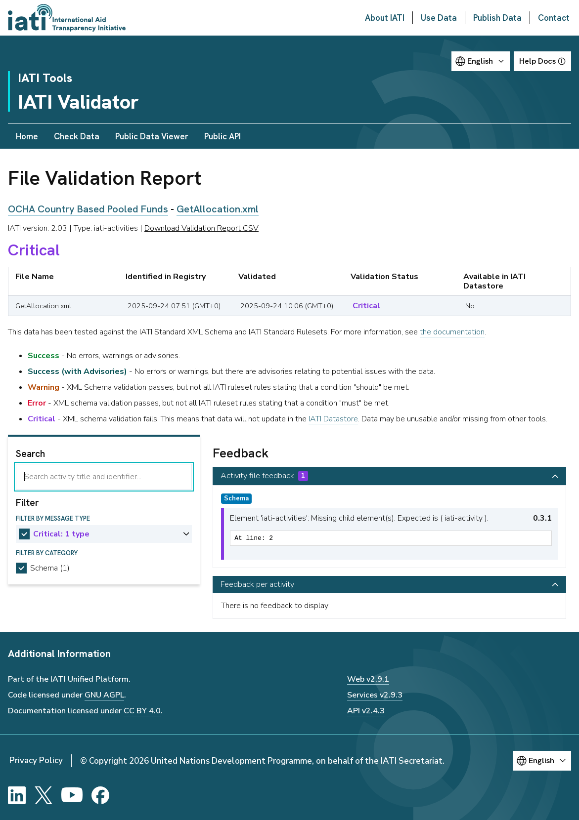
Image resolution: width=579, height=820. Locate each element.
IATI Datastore (333, 418)
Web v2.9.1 (368, 679)
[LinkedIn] (17, 795)
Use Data (439, 17)
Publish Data (497, 17)
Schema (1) (50, 568)
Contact (554, 17)
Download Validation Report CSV (201, 228)
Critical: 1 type (61, 534)
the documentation (452, 332)
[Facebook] (100, 795)
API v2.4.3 (366, 710)
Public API (222, 136)
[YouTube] (72, 795)
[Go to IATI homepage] (67, 18)
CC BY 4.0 (142, 710)
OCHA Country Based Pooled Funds (88, 209)
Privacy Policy (36, 760)
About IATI (384, 17)
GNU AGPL (104, 695)
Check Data (76, 136)
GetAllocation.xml (218, 209)
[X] (43, 795)
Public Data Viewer (151, 136)
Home (27, 136)
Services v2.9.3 (374, 695)
